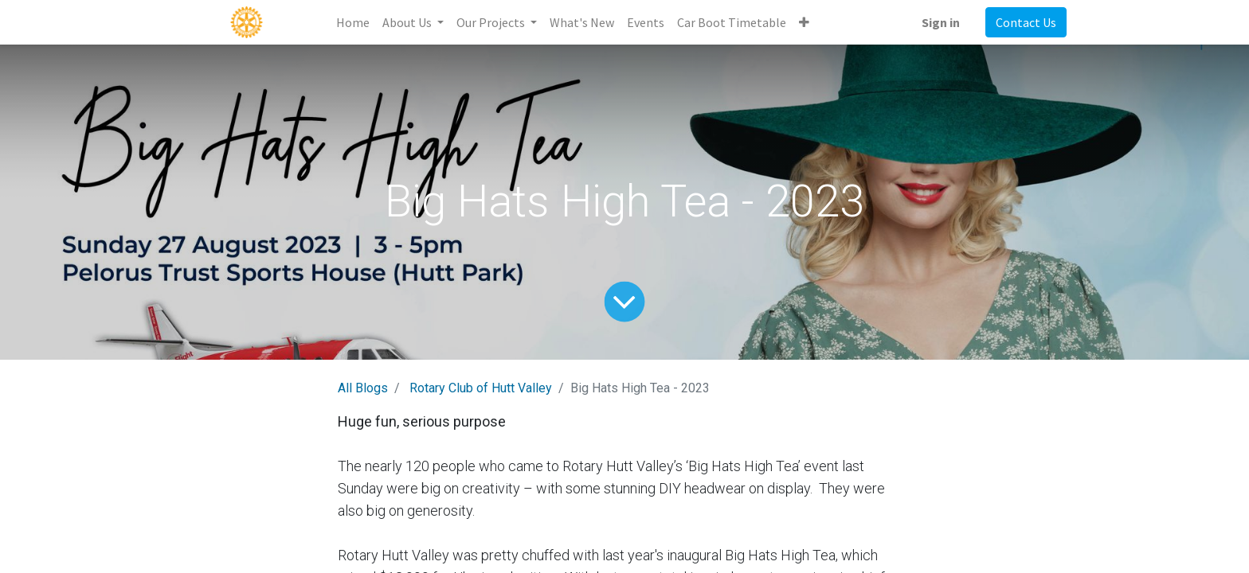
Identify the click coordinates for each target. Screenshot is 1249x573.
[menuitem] (353, 22)
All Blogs (363, 388)
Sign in (941, 22)
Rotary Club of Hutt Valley (480, 388)
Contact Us (1026, 22)
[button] (804, 22)
